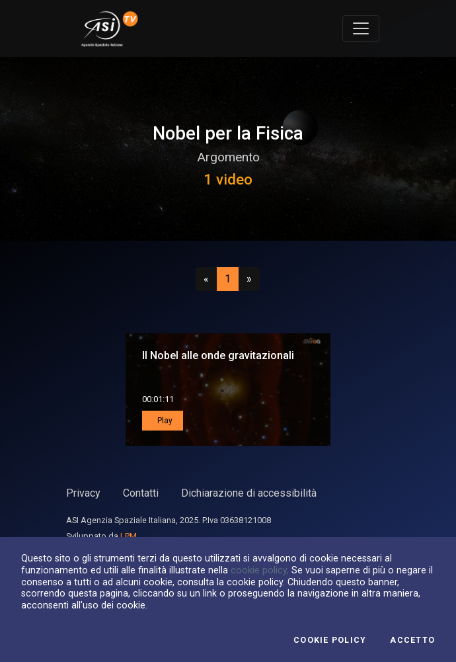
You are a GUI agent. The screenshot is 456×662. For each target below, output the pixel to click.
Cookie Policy (329, 640)
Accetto (412, 640)
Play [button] (163, 420)
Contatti (141, 493)
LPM (128, 536)
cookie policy (259, 570)
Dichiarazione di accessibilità (249, 493)
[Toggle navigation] (360, 28)
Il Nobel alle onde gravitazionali (218, 355)
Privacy (83, 493)
